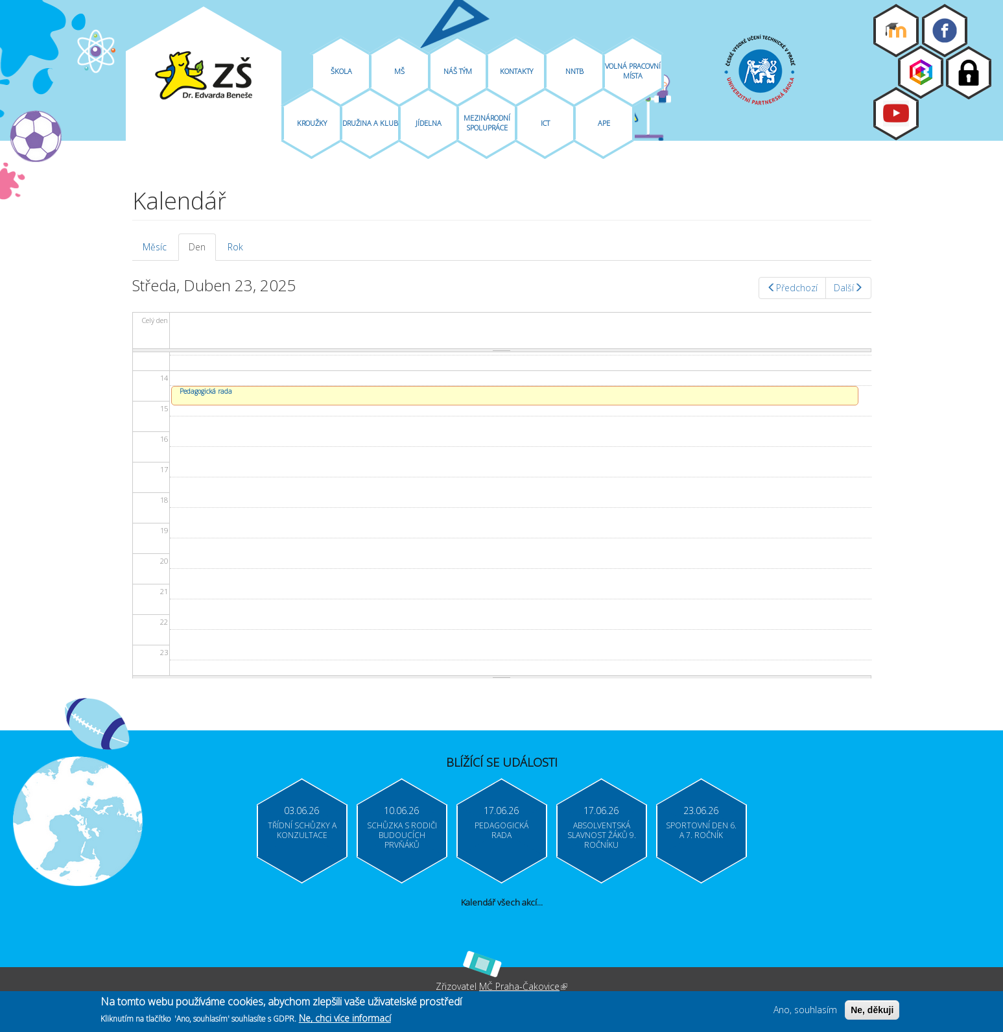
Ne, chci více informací (345, 1019)
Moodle (896, 30)
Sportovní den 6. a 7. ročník (701, 830)
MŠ (399, 71)
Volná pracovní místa (633, 70)
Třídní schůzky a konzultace (302, 830)
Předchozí (792, 288)
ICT (545, 123)
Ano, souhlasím (805, 1011)
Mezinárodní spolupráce (487, 122)
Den (202, 251)
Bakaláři (921, 72)
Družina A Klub (370, 123)
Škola (341, 71)
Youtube (896, 113)
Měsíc (155, 247)
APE (604, 123)
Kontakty (516, 71)
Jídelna (429, 123)
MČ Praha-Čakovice (523, 986)
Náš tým (457, 71)
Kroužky (312, 123)
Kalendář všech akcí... (502, 902)
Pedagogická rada (206, 391)
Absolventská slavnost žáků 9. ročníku (601, 835)
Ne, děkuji (872, 1011)
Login (969, 73)
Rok (235, 247)
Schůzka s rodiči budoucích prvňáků (402, 835)
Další (848, 288)
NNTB (574, 71)
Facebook (945, 30)
